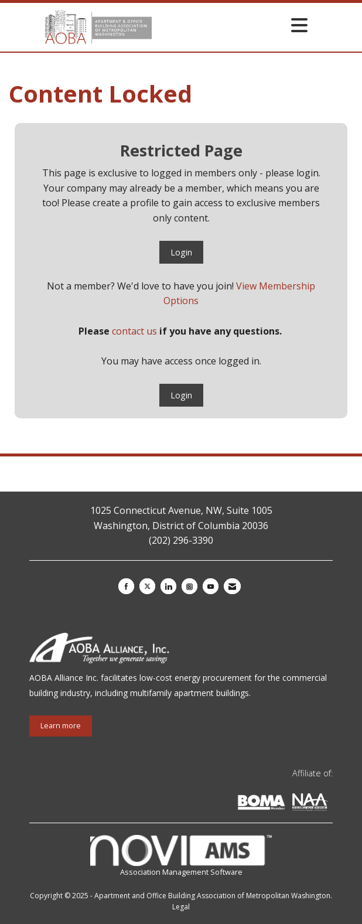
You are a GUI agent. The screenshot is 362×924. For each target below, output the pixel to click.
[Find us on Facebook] (126, 586)
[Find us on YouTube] (210, 586)
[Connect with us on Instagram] (189, 586)
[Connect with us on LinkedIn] (168, 586)
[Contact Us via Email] (232, 586)
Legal (181, 907)
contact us (134, 331)
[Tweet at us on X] (147, 586)
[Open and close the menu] (233, 24)
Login (181, 252)
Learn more (60, 726)
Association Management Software (181, 856)
